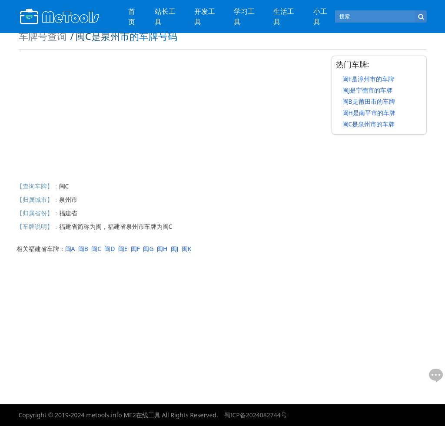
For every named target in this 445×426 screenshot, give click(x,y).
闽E (123, 248)
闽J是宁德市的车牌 (367, 90)
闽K (187, 248)
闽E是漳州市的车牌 (368, 79)
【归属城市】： (38, 199)
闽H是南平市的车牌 (368, 113)
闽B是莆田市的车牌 (368, 101)
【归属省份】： (38, 213)
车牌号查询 (42, 36)
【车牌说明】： (38, 226)
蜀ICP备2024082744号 (255, 415)
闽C (64, 186)
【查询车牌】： (38, 186)
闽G (148, 248)
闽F (135, 248)
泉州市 (68, 199)
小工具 (320, 16)
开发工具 (204, 16)
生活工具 (283, 16)
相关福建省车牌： (41, 248)
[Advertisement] (170, 116)
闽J (175, 248)
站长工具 (165, 16)
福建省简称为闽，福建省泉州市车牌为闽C (116, 226)
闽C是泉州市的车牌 (368, 124)
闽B (83, 248)
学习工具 (244, 16)
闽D (109, 248)
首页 (131, 16)
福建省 (68, 213)
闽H (162, 248)
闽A (70, 248)
